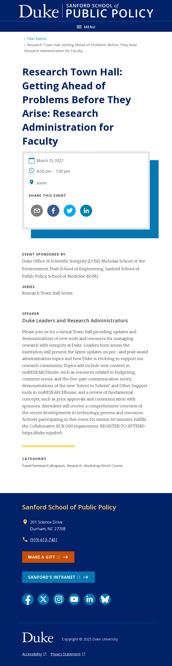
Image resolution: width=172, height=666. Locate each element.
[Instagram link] (58, 599)
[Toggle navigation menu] (86, 26)
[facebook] (53, 210)
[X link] (43, 599)
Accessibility (32, 654)
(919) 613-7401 (43, 539)
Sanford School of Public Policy (69, 506)
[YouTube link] (74, 599)
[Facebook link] (28, 599)
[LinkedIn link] (89, 599)
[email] (37, 210)
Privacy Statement (66, 654)
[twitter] (69, 210)
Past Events (37, 38)
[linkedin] (86, 210)
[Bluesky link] (105, 599)
